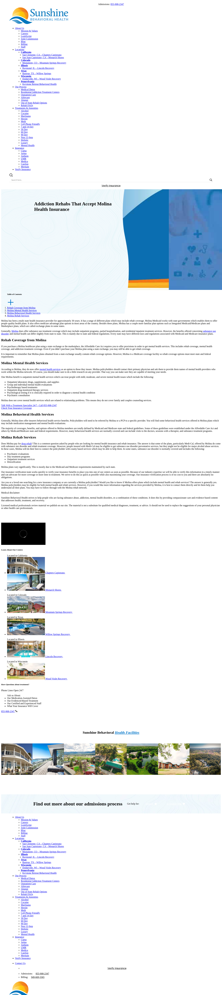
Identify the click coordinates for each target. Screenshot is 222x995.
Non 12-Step (27, 137)
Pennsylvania (27, 81)
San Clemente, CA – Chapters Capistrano (42, 55)
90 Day (24, 134)
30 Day (24, 129)
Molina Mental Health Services (22, 310)
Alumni (24, 100)
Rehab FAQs (27, 105)
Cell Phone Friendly (30, 124)
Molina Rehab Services (18, 315)
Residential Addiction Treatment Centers (40, 92)
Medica (24, 161)
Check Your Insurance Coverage (16, 408)
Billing (24, 44)
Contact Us (20, 963)
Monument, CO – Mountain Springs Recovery (44, 63)
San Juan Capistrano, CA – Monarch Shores (43, 57)
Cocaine (25, 113)
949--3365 (37, 977)
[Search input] (109, 180)
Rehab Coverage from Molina (21, 307)
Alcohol (25, 111)
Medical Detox (28, 89)
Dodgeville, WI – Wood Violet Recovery (41, 79)
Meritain (25, 166)
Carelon (25, 164)
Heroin (24, 118)
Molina (15, 331)
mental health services (50, 369)
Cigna (24, 150)
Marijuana (26, 116)
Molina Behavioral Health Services (23, 313)
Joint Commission (29, 39)
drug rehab (26, 443)
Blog (23, 41)
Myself (151, 804)
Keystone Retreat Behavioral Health (39, 84)
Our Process (21, 87)
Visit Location (17, 786)
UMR (23, 158)
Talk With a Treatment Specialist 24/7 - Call (29, 405)
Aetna (24, 153)
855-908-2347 (117, 4)
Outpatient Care (28, 95)
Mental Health (28, 145)
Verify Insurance (23, 169)
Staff (23, 47)
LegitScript (26, 36)
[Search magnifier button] (211, 180)
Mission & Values (29, 31)
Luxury (24, 142)
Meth (23, 121)
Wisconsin (26, 76)
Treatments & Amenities (26, 108)
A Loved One (176, 804)
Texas (24, 71)
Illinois (24, 65)
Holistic (25, 140)
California (26, 52)
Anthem (25, 156)
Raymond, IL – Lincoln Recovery (38, 68)
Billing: (24, 977)
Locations (19, 49)
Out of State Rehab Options (34, 103)
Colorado (25, 60)
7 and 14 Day (27, 126)
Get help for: (133, 803)
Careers (24, 33)
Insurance (19, 148)
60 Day (24, 132)
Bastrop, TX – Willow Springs (36, 73)
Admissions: (27, 973)
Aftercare (25, 97)
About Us (19, 28)
